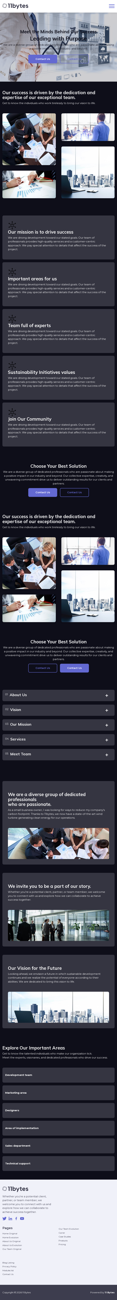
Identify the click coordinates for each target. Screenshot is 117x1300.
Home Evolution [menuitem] (10, 1237)
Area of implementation (22, 1128)
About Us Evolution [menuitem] (12, 1245)
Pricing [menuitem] (62, 1244)
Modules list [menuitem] (8, 1270)
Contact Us (42, 59)
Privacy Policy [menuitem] (9, 1266)
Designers (12, 1110)
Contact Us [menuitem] (7, 1274)
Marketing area (16, 1092)
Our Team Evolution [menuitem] (69, 1229)
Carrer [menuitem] (62, 1233)
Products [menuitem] (63, 1240)
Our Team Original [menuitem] (11, 1249)
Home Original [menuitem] (9, 1233)
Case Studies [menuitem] (65, 1236)
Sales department (17, 1145)
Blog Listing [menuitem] (8, 1262)
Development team (18, 1075)
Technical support (17, 1163)
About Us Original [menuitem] (11, 1241)
